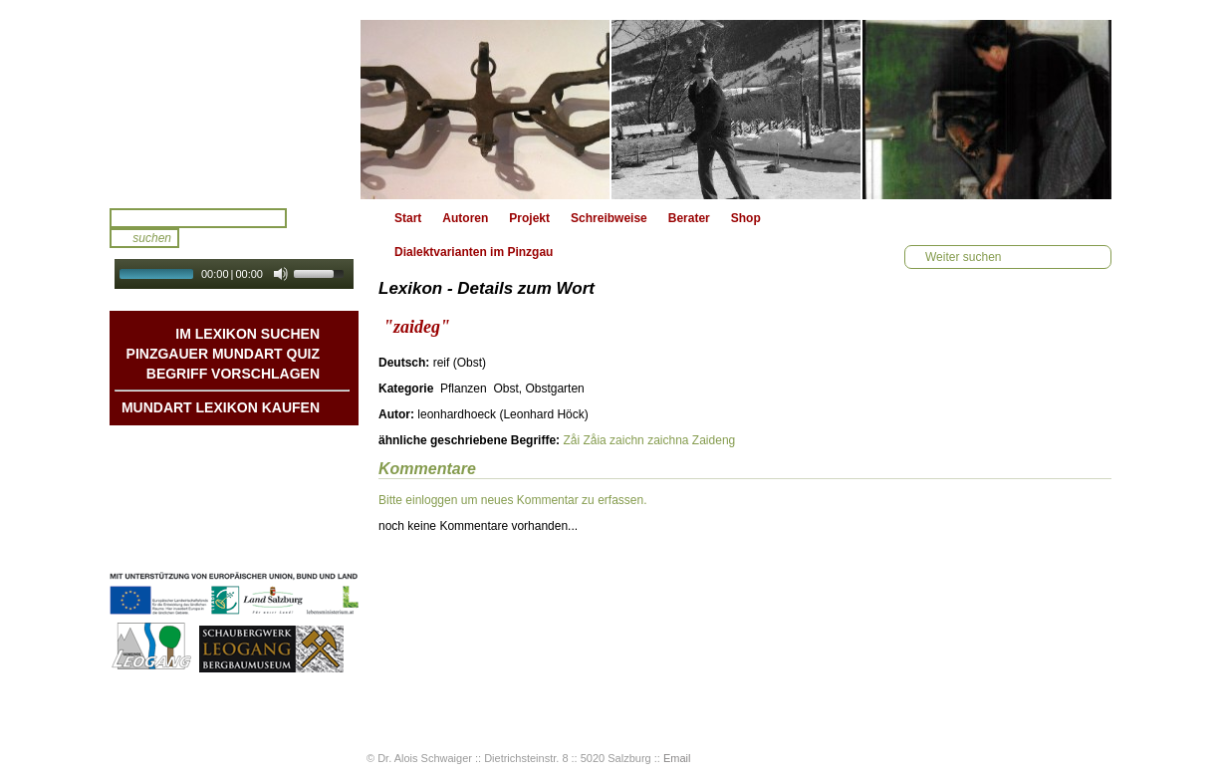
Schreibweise (609, 218)
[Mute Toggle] (281, 274)
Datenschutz (284, 545)
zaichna (667, 440)
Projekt (529, 218)
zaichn (627, 440)
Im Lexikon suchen (247, 334)
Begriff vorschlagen (233, 374)
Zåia (594, 440)
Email (677, 758)
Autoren (465, 218)
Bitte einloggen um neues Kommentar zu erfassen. (512, 500)
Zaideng (713, 440)
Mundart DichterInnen (258, 445)
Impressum (288, 525)
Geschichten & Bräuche (252, 465)
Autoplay (247, 295)
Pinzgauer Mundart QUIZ (223, 354)
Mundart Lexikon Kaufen (221, 407)
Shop (746, 218)
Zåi (571, 440)
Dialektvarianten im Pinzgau (473, 252)
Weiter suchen (963, 257)
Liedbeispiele (282, 485)
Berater (689, 218)
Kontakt (297, 505)
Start (407, 218)
